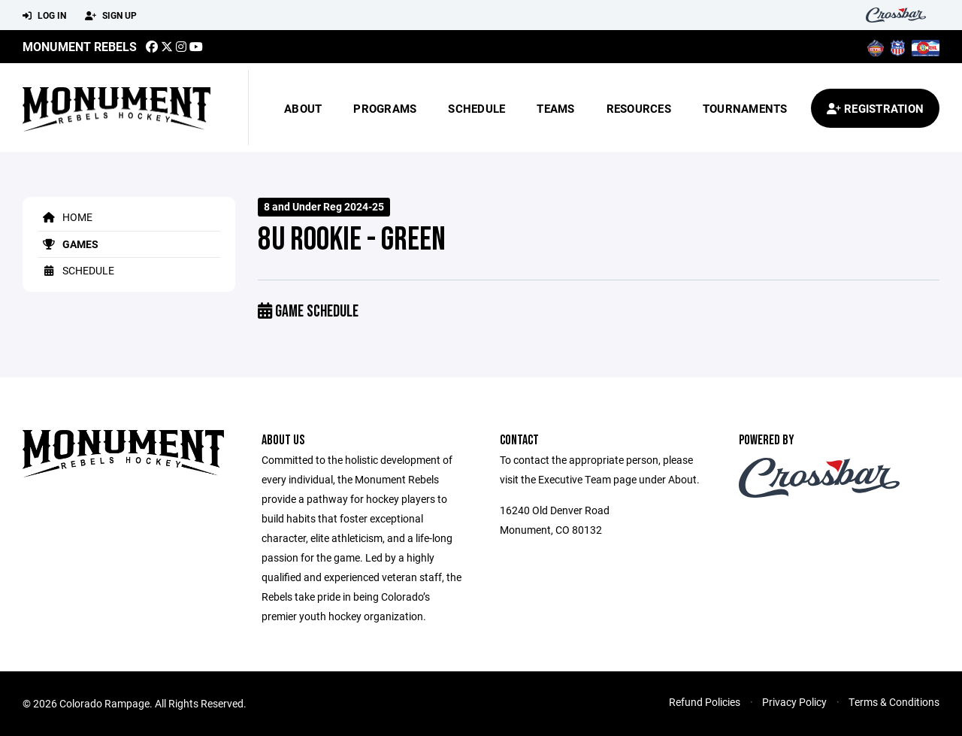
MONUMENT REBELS (80, 46)
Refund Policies (704, 702)
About (303, 108)
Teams (555, 108)
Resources (639, 108)
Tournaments (745, 108)
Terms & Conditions (894, 702)
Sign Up (111, 16)
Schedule (476, 108)
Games (68, 244)
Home (65, 217)
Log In (44, 16)
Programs (384, 108)
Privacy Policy (794, 702)
